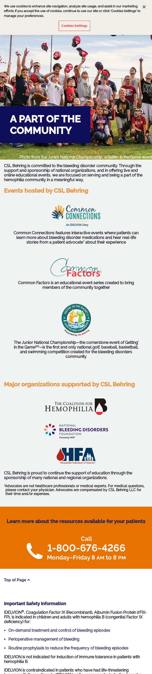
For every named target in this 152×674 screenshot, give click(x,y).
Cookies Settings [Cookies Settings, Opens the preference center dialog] (74, 24)
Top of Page (17, 580)
